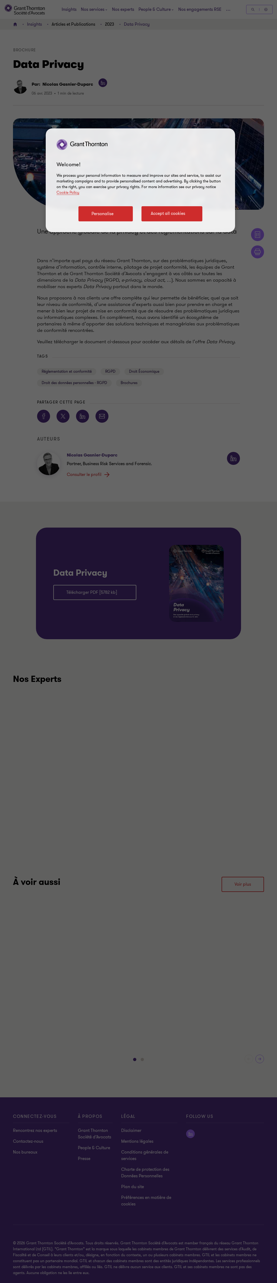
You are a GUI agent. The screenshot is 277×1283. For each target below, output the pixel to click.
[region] (140, 180)
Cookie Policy (68, 192)
